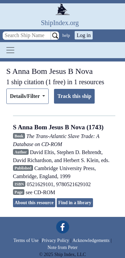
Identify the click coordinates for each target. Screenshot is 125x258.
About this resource (34, 202)
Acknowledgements (90, 240)
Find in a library (74, 202)
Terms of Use (25, 240)
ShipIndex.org (60, 22)
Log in (84, 35)
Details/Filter (25, 96)
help (66, 35)
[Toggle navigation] (10, 50)
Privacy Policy (55, 240)
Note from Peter (62, 247)
